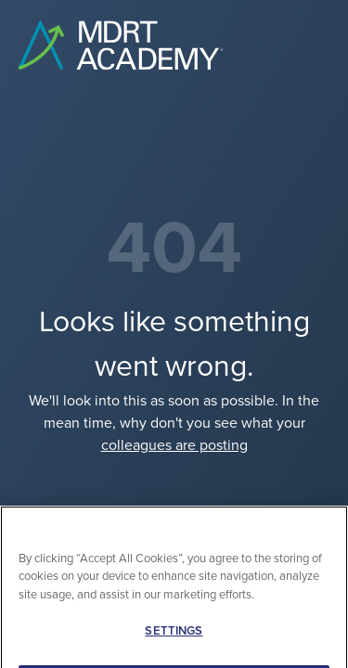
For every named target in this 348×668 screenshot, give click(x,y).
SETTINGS (173, 640)
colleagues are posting (174, 445)
